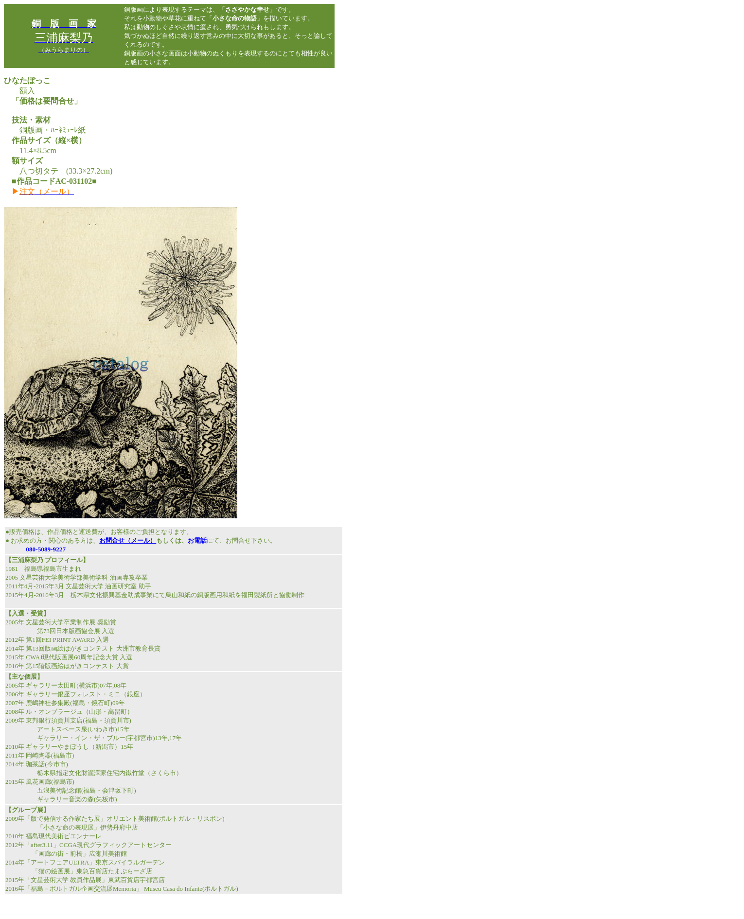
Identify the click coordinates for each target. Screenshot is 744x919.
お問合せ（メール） (127, 540)
